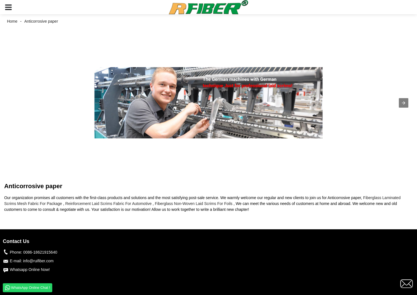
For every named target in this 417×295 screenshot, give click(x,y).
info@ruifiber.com (38, 261)
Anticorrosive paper (41, 21)
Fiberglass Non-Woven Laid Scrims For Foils (194, 203)
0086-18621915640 (40, 252)
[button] (8, 7)
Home (12, 21)
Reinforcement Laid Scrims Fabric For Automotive (108, 203)
